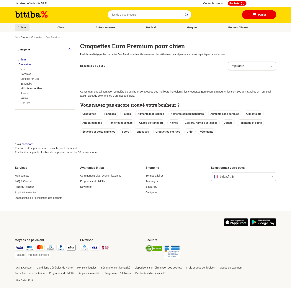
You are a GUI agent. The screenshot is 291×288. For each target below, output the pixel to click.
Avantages (152, 181)
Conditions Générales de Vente (55, 267)
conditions (27, 144)
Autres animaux (105, 27)
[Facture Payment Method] (20, 255)
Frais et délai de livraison (200, 267)
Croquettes (36, 37)
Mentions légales (87, 267)
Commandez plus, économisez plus (100, 175)
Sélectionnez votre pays (228, 167)
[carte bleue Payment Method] (29, 248)
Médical (151, 27)
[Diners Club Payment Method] (50, 248)
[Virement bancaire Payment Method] (38, 255)
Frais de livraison (25, 186)
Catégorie (151, 192)
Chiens (22, 27)
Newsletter (86, 186)
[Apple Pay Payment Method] (71, 248)
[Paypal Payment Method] (60, 248)
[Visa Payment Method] (19, 248)
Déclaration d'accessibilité (150, 273)
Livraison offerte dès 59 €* (31, 3)
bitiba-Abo (151, 186)
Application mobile (25, 192)
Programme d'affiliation (117, 273)
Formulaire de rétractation (30, 273)
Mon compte (22, 175)
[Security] (154, 249)
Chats (61, 27)
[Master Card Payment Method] (40, 248)
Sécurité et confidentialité (115, 267)
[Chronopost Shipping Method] (84, 248)
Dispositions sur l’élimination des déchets (38, 197)
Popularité (237, 66)
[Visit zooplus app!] (236, 225)
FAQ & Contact (23, 181)
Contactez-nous (213, 3)
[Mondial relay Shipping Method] (105, 248)
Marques (192, 27)
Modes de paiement (231, 267)
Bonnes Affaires (238, 27)
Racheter (237, 3)
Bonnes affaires (155, 175)
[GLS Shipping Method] (95, 248)
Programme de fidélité (93, 181)
